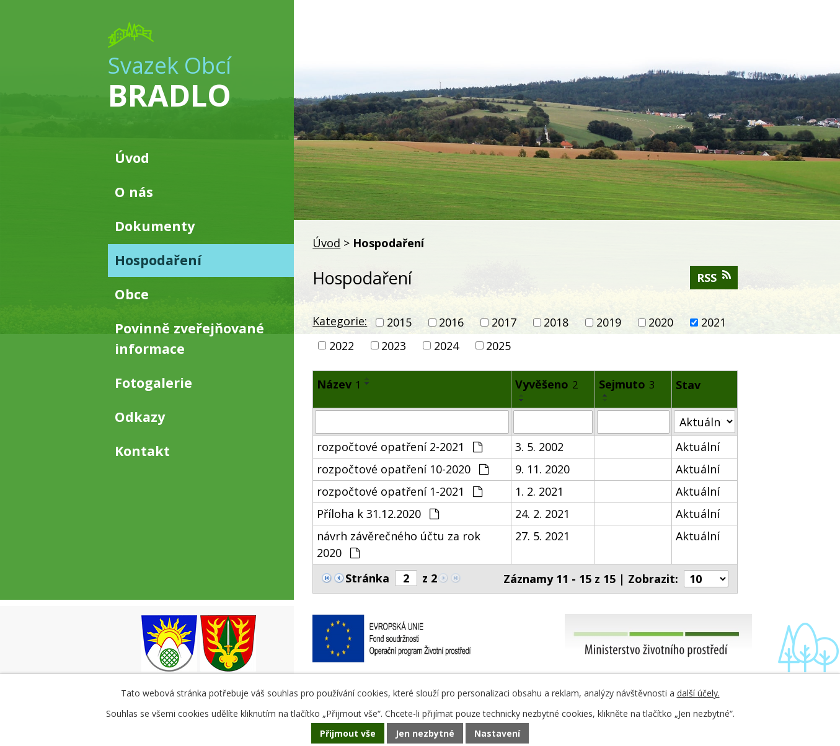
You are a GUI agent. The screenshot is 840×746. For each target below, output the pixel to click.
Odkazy (140, 417)
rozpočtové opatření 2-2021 (399, 446)
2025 (498, 345)
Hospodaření (158, 260)
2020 (660, 322)
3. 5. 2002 (539, 446)
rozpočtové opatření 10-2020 (403, 469)
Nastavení (497, 733)
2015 (399, 322)
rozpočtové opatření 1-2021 (399, 491)
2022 (341, 345)
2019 (608, 322)
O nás (134, 192)
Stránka (367, 578)
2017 (504, 322)
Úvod (326, 242)
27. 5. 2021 (542, 536)
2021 (713, 322)
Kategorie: (339, 321)
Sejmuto (627, 384)
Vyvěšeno (546, 384)
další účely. (698, 693)
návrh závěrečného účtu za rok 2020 (398, 544)
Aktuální (698, 446)
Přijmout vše (348, 733)
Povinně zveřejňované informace (189, 338)
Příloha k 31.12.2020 (378, 513)
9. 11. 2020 (542, 469)
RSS (714, 277)
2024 (446, 345)
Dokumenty (155, 226)
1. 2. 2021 (539, 491)
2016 (451, 322)
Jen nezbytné (425, 733)
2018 (556, 322)
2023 (393, 345)
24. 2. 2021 (542, 513)
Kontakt (142, 451)
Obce (132, 294)
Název (339, 384)
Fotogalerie (153, 383)
